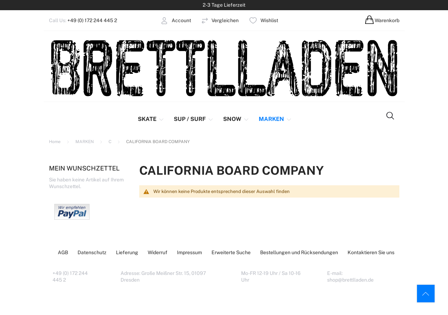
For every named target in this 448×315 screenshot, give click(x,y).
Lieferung (127, 252)
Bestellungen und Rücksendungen (299, 252)
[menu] (213, 119)
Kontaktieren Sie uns (371, 252)
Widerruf (157, 252)
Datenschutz (92, 252)
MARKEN (85, 141)
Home (55, 141)
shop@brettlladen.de (350, 280)
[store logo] (224, 67)
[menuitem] (153, 119)
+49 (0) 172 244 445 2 (92, 20)
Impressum (189, 252)
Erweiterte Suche (231, 252)
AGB (63, 252)
